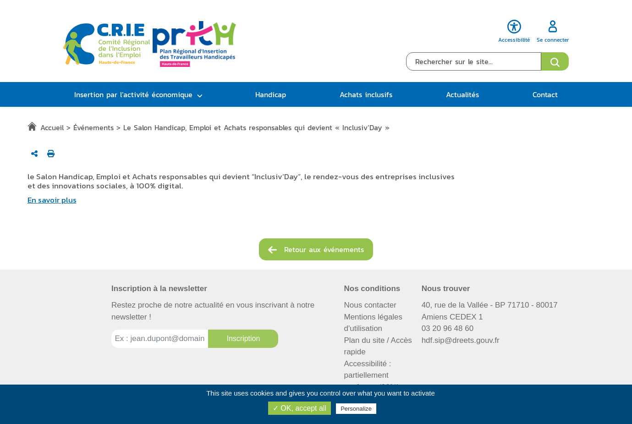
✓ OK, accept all (299, 408)
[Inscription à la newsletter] (243, 339)
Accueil (52, 127)
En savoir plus (52, 200)
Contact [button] (545, 94)
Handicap (270, 94)
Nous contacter (370, 305)
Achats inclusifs (366, 94)
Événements (93, 127)
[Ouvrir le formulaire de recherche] (555, 61)
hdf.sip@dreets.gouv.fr (461, 340)
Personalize (356, 408)
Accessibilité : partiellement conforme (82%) (372, 375)
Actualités (462, 94)
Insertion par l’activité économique (133, 94)
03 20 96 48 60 (447, 328)
